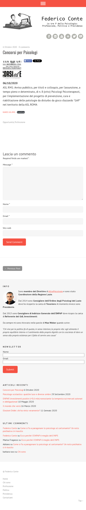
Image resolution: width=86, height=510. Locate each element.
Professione (20, 122)
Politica (6, 490)
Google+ (67, 36)
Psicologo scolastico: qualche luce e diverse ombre (27, 394)
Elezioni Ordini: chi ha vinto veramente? (21, 410)
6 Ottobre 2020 (10, 47)
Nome (6, 204)
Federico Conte (10, 428)
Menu (43, 3)
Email (6, 216)
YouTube (61, 36)
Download (21, 112)
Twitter (74, 36)
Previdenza (7, 493)
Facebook (48, 36)
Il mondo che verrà (12, 406)
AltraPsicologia (55, 291)
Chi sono (22, 451)
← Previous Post (12, 268)
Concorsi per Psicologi (13, 389)
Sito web (7, 228)
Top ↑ (80, 500)
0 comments (24, 47)
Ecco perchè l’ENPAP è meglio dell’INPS (39, 435)
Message (8, 164)
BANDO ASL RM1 (9, 112)
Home (5, 478)
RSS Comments (80, 36)
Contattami (8, 497)
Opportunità (8, 122)
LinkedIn (55, 36)
